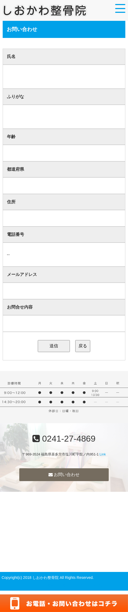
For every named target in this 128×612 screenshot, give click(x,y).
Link (103, 454)
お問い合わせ (64, 474)
